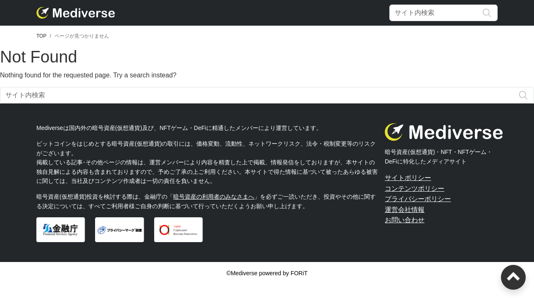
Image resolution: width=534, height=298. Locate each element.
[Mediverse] (75, 13)
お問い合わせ (404, 219)
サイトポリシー (408, 177)
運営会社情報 (404, 209)
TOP (41, 36)
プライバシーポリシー (418, 198)
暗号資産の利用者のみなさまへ (213, 196)
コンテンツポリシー (414, 188)
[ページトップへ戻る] (513, 277)
